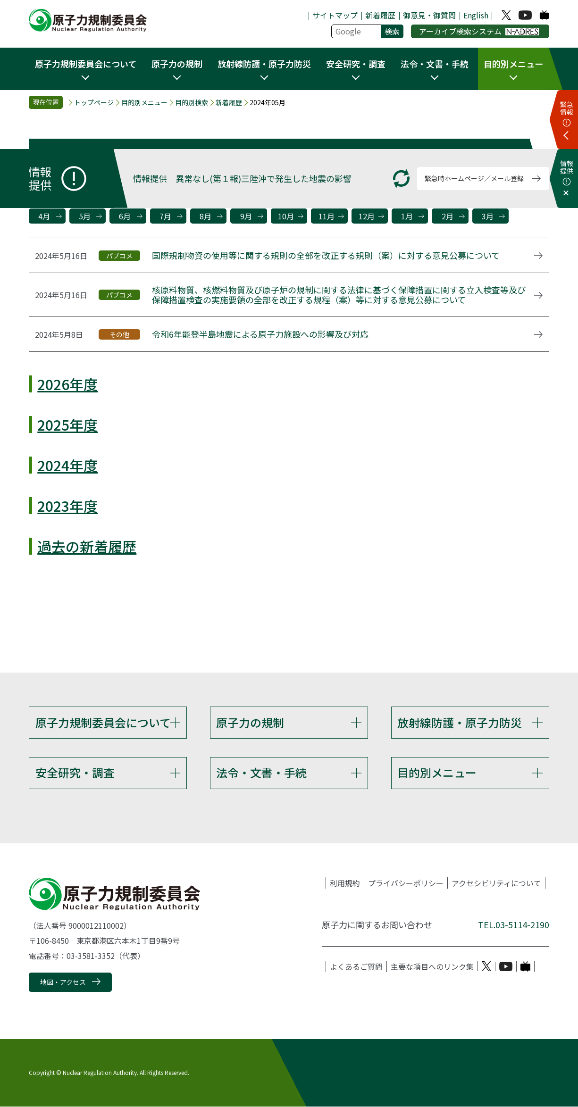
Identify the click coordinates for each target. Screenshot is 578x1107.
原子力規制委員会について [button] (85, 64)
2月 (447, 216)
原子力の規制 (250, 722)
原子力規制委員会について (103, 722)
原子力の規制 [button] (176, 64)
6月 (125, 216)
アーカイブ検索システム (479, 31)
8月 (205, 216)
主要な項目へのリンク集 (432, 967)
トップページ (94, 103)
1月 (407, 216)
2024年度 (67, 465)
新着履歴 (380, 15)
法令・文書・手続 (261, 773)
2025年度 (67, 424)
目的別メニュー (144, 103)
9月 (246, 216)
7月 (165, 216)
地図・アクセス (63, 983)
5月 (85, 216)
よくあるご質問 (356, 967)
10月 (286, 216)
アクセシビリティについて (496, 883)
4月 (44, 216)
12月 (367, 216)
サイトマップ (335, 15)
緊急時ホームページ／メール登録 (474, 178)
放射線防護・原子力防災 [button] (264, 64)
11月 (326, 216)
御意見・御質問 (429, 15)
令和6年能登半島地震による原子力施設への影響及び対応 (260, 334)
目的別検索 (191, 103)
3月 (488, 216)
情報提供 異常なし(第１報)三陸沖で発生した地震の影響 (242, 178)
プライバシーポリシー (406, 883)
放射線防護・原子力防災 (459, 722)
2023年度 (67, 505)
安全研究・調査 (75, 773)
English (475, 15)
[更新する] (401, 178)
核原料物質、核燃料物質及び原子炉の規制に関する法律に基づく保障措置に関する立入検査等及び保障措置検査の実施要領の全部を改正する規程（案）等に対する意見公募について (339, 295)
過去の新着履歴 (86, 546)
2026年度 (67, 384)
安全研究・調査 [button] (355, 64)
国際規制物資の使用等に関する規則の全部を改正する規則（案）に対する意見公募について (326, 255)
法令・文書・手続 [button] (435, 64)
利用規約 (345, 883)
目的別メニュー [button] (513, 64)
